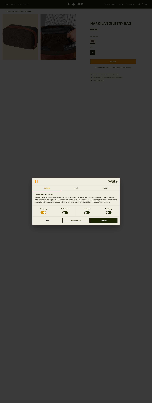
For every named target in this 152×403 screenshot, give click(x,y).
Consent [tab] (47, 188)
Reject (48, 220)
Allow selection (76, 220)
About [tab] (105, 188)
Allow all (104, 220)
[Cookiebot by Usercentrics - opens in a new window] (109, 181)
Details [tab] (76, 188)
